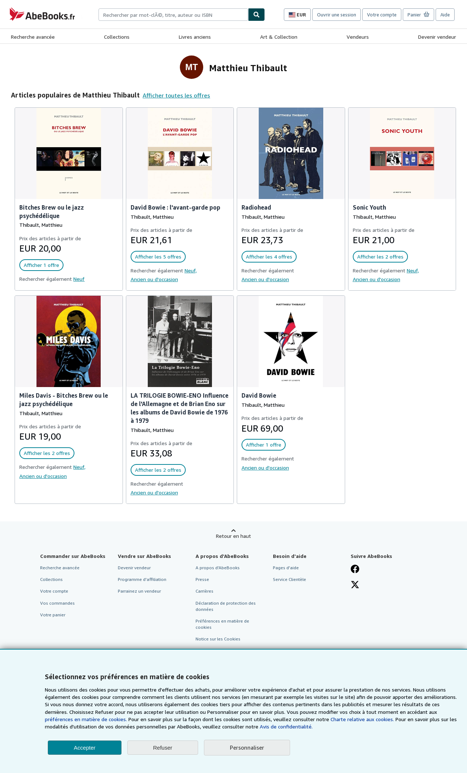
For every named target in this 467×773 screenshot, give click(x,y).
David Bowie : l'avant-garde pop (175, 207)
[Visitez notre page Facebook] (355, 570)
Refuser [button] (163, 748)
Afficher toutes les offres (176, 95)
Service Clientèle (289, 579)
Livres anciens (195, 37)
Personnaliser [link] (247, 747)
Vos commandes (57, 603)
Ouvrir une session (336, 15)
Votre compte (382, 15)
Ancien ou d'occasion (154, 279)
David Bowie (259, 395)
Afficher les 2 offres (380, 256)
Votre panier (52, 614)
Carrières (204, 591)
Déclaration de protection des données (226, 606)
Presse (202, 579)
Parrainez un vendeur (139, 591)
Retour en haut (233, 536)
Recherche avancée (33, 37)
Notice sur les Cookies (218, 639)
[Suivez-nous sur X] (355, 585)
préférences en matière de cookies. (86, 719)
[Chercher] (256, 14)
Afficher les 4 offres (269, 256)
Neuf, (191, 270)
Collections (117, 37)
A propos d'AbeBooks (218, 567)
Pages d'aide (286, 567)
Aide (445, 15)
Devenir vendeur (437, 37)
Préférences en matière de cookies (222, 624)
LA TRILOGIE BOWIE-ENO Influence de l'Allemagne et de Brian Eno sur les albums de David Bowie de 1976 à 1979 (179, 408)
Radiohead (256, 207)
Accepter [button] (84, 748)
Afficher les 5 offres (158, 256)
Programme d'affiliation (142, 579)
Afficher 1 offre (41, 265)
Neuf (79, 279)
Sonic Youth (369, 207)
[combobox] (173, 14)
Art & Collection (278, 37)
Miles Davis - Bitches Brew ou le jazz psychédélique (63, 399)
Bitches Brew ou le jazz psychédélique (51, 211)
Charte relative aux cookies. (363, 719)
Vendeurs (358, 37)
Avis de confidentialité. (286, 726)
